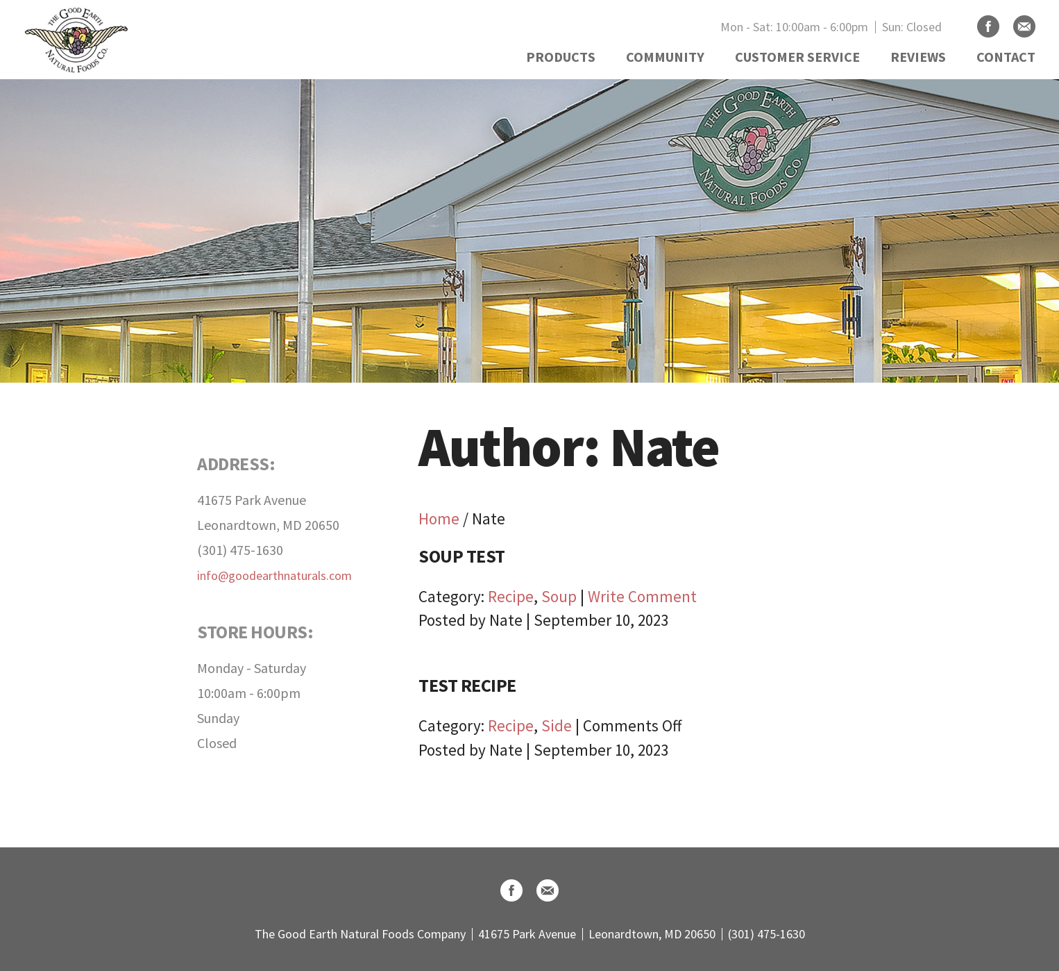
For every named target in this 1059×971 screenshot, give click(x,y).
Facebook (988, 26)
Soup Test (461, 556)
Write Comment (642, 596)
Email (1024, 26)
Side (556, 725)
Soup (559, 596)
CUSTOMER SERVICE (797, 56)
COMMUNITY (665, 56)
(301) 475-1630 (240, 549)
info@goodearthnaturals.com (274, 575)
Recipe (511, 596)
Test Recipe (467, 685)
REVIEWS (918, 56)
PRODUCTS (560, 56)
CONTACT (1005, 56)
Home (438, 518)
